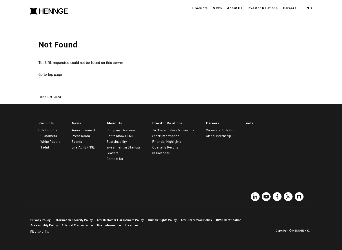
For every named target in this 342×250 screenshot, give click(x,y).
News (217, 12)
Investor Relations (262, 12)
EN (307, 12)
